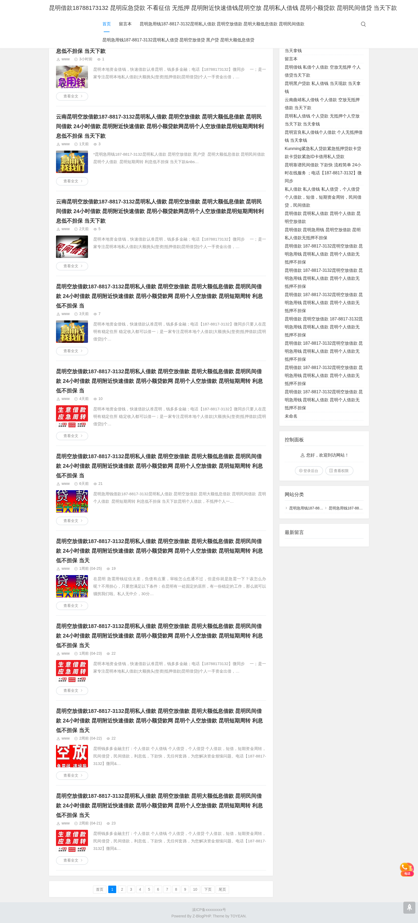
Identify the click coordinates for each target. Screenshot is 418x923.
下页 (208, 889)
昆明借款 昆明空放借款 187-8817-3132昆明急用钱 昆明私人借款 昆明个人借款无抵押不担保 (324, 327)
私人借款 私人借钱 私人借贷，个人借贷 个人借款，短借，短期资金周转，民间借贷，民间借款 (323, 197)
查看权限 (341, 471)
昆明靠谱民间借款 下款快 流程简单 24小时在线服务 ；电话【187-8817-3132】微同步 (323, 173)
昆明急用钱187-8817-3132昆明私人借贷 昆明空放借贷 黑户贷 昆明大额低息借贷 (178, 40)
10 (195, 889)
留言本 (125, 24)
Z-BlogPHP (201, 916)
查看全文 (70, 96)
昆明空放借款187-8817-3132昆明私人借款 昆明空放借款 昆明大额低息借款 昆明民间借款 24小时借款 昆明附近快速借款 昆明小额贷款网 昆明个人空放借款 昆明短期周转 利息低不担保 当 (159, 296)
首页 (106, 24)
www (66, 59)
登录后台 (310, 471)
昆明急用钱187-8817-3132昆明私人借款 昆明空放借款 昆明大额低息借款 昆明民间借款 (222, 24)
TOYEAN (238, 916)
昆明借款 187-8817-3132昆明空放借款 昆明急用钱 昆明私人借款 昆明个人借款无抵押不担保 (324, 254)
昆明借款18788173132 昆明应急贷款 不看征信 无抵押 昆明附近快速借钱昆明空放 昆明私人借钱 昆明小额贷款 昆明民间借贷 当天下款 (223, 8)
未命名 (291, 416)
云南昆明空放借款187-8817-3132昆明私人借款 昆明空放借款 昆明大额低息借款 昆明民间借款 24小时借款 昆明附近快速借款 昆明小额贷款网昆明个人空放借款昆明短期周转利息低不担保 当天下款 (160, 126)
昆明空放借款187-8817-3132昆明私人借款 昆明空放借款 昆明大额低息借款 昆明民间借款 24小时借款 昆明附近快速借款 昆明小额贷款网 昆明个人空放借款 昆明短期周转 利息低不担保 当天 (159, 550)
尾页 (222, 889)
